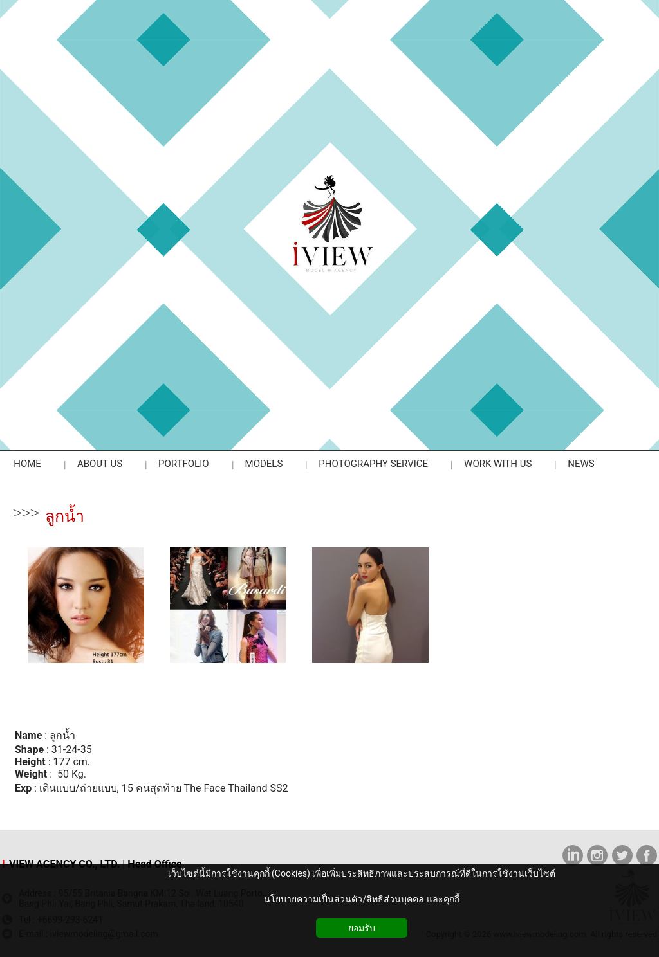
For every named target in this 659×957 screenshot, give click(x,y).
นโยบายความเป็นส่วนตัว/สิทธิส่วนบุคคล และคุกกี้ (361, 899)
